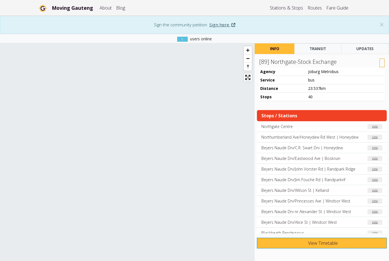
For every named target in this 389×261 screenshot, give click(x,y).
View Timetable (322, 243)
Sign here (222, 24)
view (375, 126)
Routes (315, 8)
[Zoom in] (248, 50)
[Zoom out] (248, 58)
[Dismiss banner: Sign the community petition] (381, 24)
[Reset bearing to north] (248, 66)
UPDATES (365, 48)
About (106, 8)
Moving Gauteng (72, 7)
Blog (120, 8)
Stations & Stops (286, 8)
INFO (274, 48)
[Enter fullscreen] (248, 77)
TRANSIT (318, 48)
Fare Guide (337, 8)
